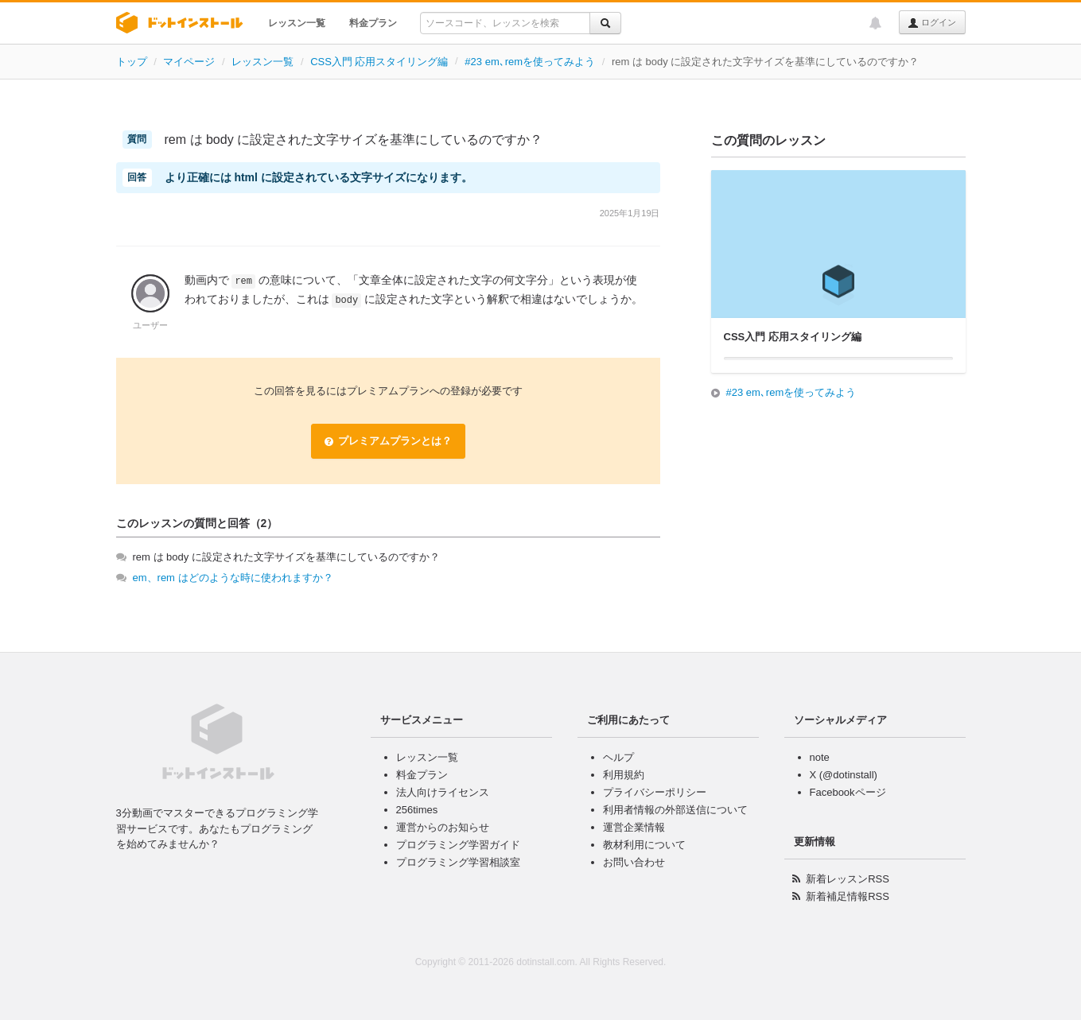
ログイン (932, 23)
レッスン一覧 (296, 23)
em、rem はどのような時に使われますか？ (233, 578)
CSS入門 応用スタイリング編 (379, 62)
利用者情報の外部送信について (675, 810)
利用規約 (623, 775)
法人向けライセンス (442, 792)
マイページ (189, 62)
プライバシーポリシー (654, 792)
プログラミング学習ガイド (458, 845)
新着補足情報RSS (847, 896)
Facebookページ (848, 792)
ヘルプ (618, 757)
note (820, 757)
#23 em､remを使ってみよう (530, 62)
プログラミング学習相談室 (458, 862)
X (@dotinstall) (843, 775)
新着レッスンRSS (847, 879)
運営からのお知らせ (442, 827)
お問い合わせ (634, 862)
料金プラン (373, 23)
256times (417, 810)
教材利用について (644, 845)
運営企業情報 (634, 827)
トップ (131, 62)
